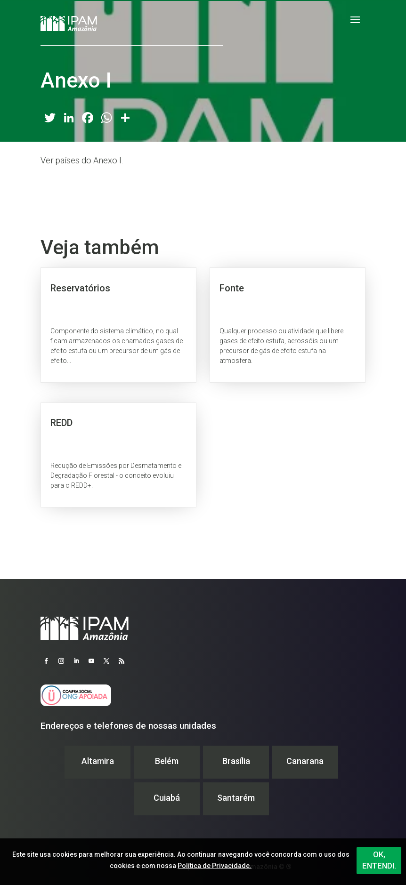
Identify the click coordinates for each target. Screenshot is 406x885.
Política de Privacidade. (215, 865)
